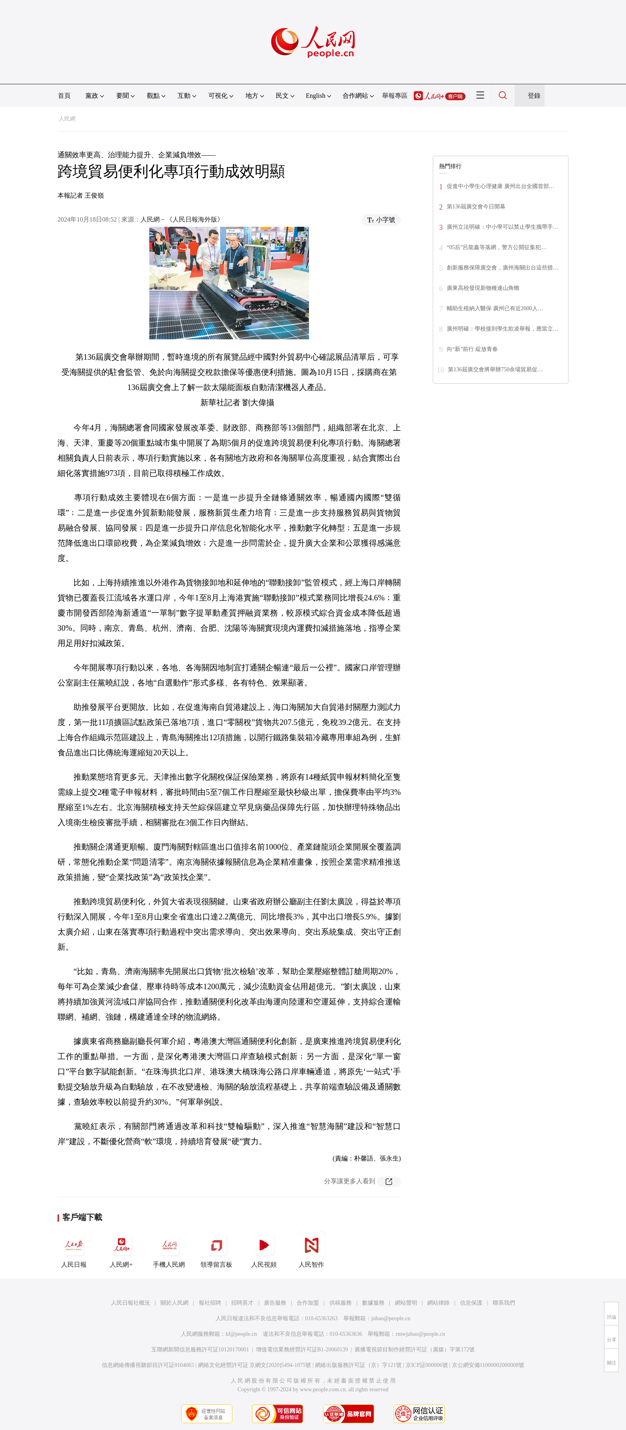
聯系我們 (504, 1303)
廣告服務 (275, 1303)
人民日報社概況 (130, 1303)
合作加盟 (308, 1303)
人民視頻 (264, 1249)
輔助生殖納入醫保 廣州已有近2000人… (495, 308)
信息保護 (471, 1303)
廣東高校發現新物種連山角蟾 (483, 288)
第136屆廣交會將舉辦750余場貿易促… (495, 369)
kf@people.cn (241, 1334)
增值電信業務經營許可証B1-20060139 (302, 1350)
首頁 (64, 95)
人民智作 (311, 1249)
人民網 (67, 119)
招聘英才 (242, 1303)
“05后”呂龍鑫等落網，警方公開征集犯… (497, 247)
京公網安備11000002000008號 (488, 1365)
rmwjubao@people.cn (420, 1334)
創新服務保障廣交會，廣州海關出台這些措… (503, 268)
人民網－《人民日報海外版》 (182, 219)
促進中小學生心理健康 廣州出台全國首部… (501, 186)
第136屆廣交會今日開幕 (476, 207)
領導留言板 (216, 1249)
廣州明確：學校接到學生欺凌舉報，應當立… (503, 329)
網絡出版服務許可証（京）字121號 (358, 1365)
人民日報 (74, 1249)
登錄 (534, 95)
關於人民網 (174, 1303)
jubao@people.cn (390, 1318)
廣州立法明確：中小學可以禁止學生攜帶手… (503, 227)
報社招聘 (210, 1303)
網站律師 (438, 1303)
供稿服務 (340, 1303)
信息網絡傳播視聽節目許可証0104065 (148, 1365)
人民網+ (121, 1249)
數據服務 (373, 1303)
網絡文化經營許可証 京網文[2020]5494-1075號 (254, 1365)
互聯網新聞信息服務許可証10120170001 (200, 1350)
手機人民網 (169, 1249)
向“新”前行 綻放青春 (472, 349)
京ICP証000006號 (427, 1365)
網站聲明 (406, 1303)
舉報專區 (395, 95)
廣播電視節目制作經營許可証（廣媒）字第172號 (415, 1350)
